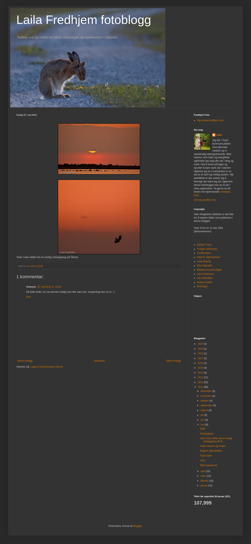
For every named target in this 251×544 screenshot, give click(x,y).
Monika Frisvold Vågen (209, 269)
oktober (205, 400)
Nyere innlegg (24, 360)
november (206, 396)
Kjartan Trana (204, 244)
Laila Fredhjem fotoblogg (83, 20)
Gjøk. (203, 428)
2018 (201, 353)
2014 (201, 372)
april (203, 471)
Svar (28, 296)
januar (204, 485)
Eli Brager (202, 286)
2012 (201, 382)
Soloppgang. (207, 433)
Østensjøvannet (208, 465)
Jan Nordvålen (205, 278)
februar (205, 480)
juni (203, 419)
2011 (201, 387)
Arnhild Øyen (204, 253)
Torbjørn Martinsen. (207, 249)
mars (204, 475)
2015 (201, 367)
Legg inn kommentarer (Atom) (46, 366)
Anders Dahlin (204, 282)
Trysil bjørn (206, 455)
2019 (201, 348)
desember (206, 391)
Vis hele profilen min (205, 200)
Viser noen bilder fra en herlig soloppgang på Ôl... (216, 440)
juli (202, 415)
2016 (201, 363)
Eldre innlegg (173, 360)
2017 (201, 358)
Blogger (137, 526)
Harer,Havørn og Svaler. (213, 446)
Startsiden (99, 360)
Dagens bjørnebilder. (211, 450)
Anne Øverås (204, 261)
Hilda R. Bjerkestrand (208, 257)
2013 (201, 377)
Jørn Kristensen (205, 274)
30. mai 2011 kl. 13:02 (49, 286)
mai (203, 424)
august (205, 410)
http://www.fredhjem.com (210, 120)
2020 (201, 343)
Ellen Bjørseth (204, 265)
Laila (219, 134)
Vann (202, 460)
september (207, 405)
